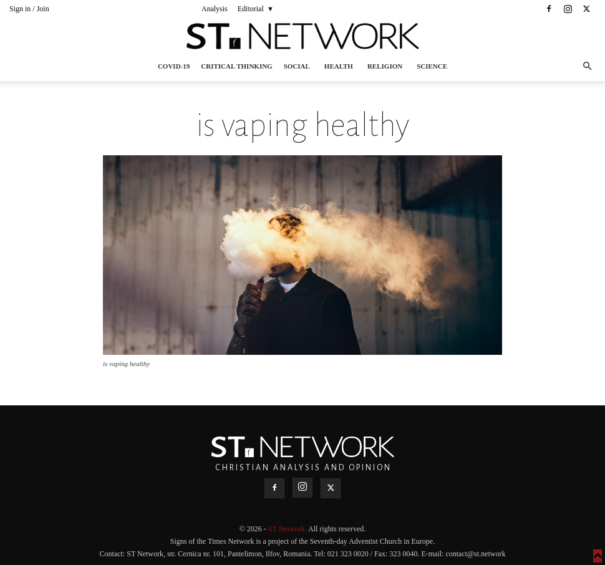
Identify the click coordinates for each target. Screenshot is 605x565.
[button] (587, 66)
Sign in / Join (29, 8)
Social (297, 66)
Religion (384, 66)
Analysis (214, 8)
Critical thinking (236, 66)
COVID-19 (174, 66)
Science (432, 66)
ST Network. (288, 528)
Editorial (251, 8)
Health (338, 66)
